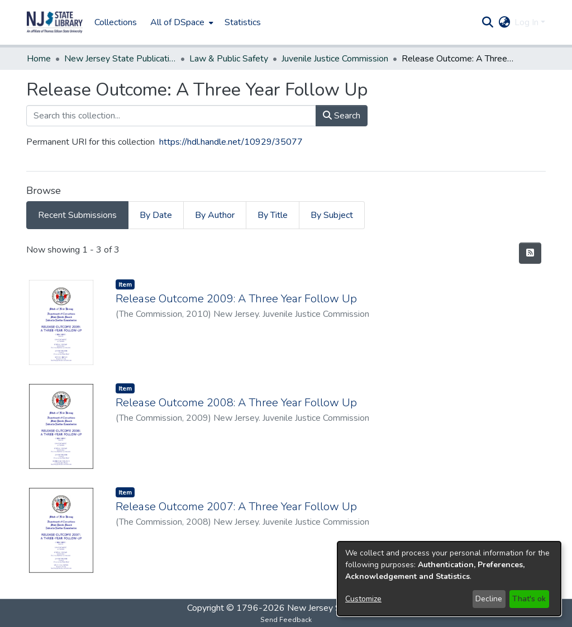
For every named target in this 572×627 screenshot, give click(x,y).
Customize (363, 598)
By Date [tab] (156, 215)
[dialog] (449, 579)
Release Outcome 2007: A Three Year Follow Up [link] (236, 506)
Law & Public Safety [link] (228, 59)
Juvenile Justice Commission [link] (335, 59)
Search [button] (341, 116)
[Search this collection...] (171, 115)
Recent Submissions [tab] (77, 215)
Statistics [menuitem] (243, 22)
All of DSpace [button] (177, 22)
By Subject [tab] (332, 215)
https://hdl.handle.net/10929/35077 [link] (231, 142)
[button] (54, 22)
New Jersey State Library (336, 608)
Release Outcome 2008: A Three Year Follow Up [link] (236, 402)
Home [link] (39, 59)
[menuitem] (180, 22)
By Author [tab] (215, 215)
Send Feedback (286, 619)
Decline (488, 598)
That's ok (529, 598)
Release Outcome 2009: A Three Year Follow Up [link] (236, 298)
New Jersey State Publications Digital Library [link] (120, 59)
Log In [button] (527, 22)
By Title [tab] (273, 215)
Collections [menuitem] (115, 22)
